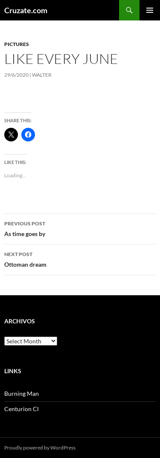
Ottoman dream (80, 258)
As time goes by (80, 228)
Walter (42, 75)
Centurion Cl (21, 408)
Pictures (16, 44)
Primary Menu (150, 10)
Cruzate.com (25, 10)
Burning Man (21, 393)
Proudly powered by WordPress (40, 447)
